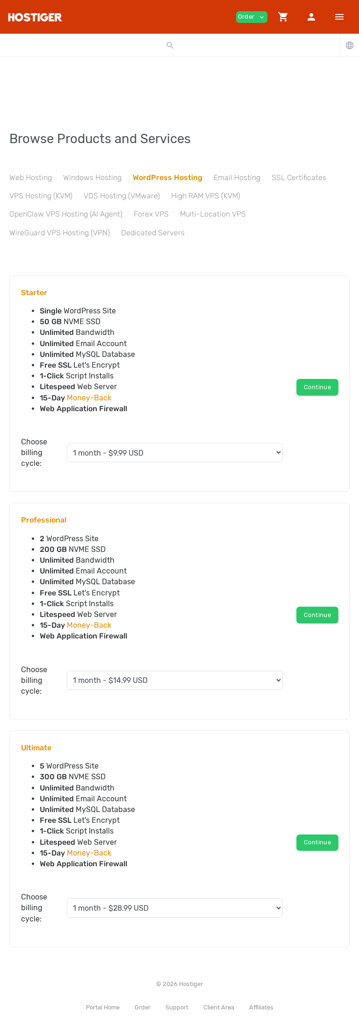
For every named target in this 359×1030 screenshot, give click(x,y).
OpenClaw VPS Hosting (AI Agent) (65, 214)
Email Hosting (237, 177)
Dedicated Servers (153, 232)
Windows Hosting (92, 177)
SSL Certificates (299, 177)
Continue (317, 387)
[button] (283, 17)
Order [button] (252, 17)
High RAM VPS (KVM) (205, 195)
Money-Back (89, 397)
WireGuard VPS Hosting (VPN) (59, 232)
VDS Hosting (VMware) (122, 195)
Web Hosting (30, 177)
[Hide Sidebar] (339, 16)
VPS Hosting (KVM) (40, 195)
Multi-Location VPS (213, 214)
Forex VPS (151, 214)
